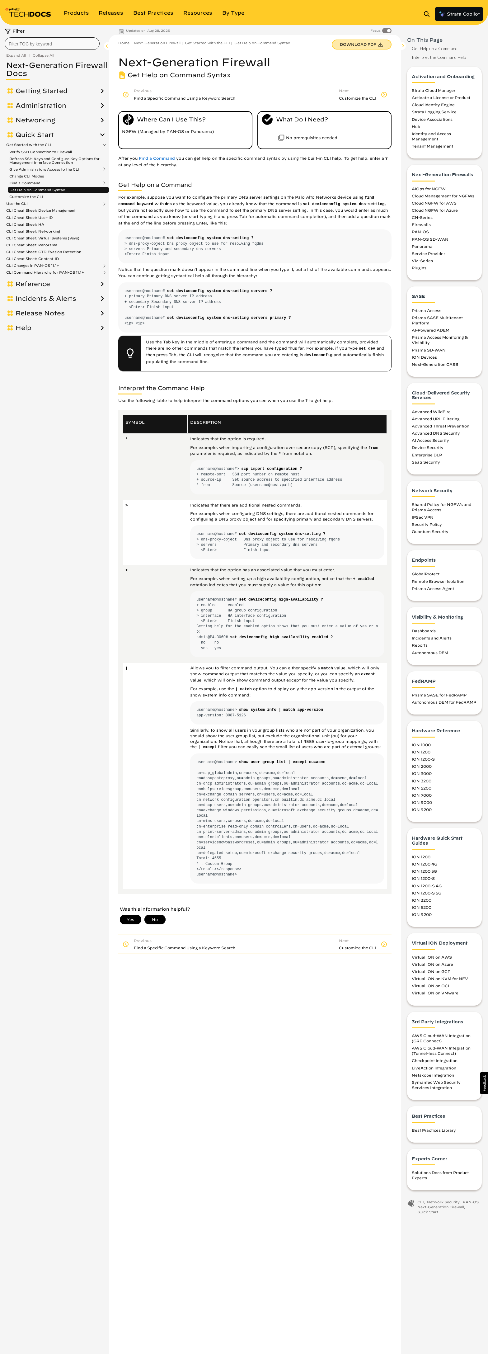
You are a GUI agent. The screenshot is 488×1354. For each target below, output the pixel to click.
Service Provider (428, 253)
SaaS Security (426, 462)
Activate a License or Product (441, 97)
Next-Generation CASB (435, 364)
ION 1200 (421, 752)
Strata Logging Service (434, 112)
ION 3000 (422, 773)
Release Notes (40, 313)
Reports (420, 645)
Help (23, 327)
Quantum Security (430, 531)
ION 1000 (421, 745)
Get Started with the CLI (28, 145)
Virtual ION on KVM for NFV (440, 978)
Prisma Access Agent (433, 588)
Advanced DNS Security (436, 433)
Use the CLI (17, 203)
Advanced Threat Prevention (440, 426)
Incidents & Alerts (46, 298)
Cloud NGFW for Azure (435, 210)
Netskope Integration (433, 1075)
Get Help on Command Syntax (37, 190)
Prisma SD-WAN (429, 350)
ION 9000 (422, 802)
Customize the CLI (26, 197)
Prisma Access (426, 310)
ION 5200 (421, 788)
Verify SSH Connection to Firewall (40, 152)
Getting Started (42, 90)
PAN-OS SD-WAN (430, 239)
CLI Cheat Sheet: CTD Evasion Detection (43, 252)
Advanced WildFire (431, 411)
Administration (41, 105)
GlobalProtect (425, 574)
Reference (33, 284)
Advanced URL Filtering (435, 419)
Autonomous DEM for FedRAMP (444, 702)
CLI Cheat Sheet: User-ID (29, 217)
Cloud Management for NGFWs (443, 196)
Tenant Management (432, 146)
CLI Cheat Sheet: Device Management (41, 210)
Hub (416, 126)
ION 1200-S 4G (427, 886)
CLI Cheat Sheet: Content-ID (32, 259)
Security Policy (427, 524)
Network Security (443, 1202)
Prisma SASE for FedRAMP (439, 695)
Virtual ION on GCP (431, 971)
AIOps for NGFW (429, 188)
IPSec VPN (423, 517)
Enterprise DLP (427, 455)
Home (123, 43)
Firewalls (421, 224)
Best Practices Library (434, 1130)
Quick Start (35, 134)
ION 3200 (421, 781)
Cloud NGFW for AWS (434, 203)
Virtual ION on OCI (430, 986)
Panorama (422, 246)
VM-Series (422, 260)
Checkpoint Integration (435, 1060)
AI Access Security (430, 440)
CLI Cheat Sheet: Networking (33, 231)
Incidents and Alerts (432, 638)
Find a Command (24, 183)
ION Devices (424, 357)
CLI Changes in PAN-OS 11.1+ (32, 265)
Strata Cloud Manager (433, 90)
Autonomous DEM (430, 652)
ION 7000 (422, 795)
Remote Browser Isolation (438, 581)
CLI (420, 1202)
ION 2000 (422, 766)
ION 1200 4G (424, 864)
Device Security (427, 447)
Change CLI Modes (26, 176)
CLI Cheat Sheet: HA (25, 224)
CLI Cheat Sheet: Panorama (31, 245)
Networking (35, 120)
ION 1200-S (423, 759)
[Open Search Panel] (428, 14)
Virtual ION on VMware (435, 993)
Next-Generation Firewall (157, 43)
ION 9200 (422, 809)
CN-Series (422, 217)
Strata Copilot (459, 14)
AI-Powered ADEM (430, 330)
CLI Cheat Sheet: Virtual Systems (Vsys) (42, 238)
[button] (484, 1083)
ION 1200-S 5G (426, 893)
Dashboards (424, 631)
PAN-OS (420, 231)
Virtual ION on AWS (432, 957)
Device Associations (432, 119)
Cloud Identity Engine (433, 104)
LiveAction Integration (434, 1068)
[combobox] (52, 43)
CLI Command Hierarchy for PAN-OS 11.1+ (45, 272)
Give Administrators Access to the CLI (44, 169)
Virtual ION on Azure (432, 964)
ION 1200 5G (424, 871)
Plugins (419, 268)
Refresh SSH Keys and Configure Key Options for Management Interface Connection (54, 160)
